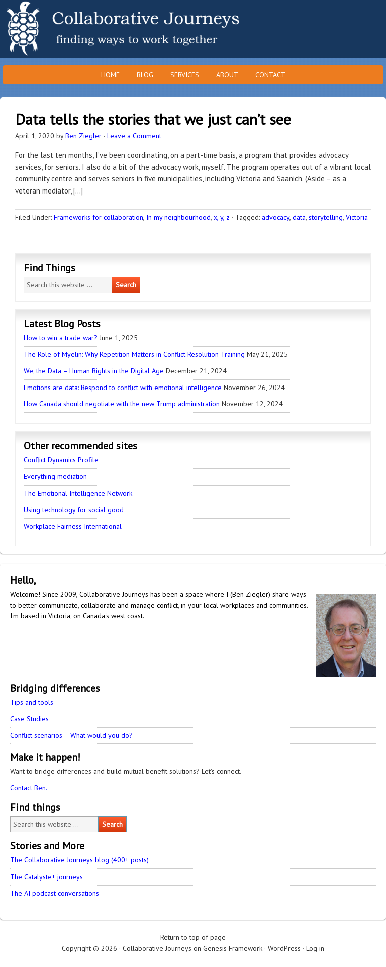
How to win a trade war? (61, 337)
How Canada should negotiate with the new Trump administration (122, 403)
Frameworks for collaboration (98, 217)
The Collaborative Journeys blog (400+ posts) (79, 859)
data (299, 217)
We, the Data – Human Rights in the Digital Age (94, 370)
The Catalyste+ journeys (46, 876)
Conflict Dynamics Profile (61, 459)
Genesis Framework (232, 948)
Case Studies (29, 718)
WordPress (284, 948)
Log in (315, 948)
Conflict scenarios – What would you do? (71, 735)
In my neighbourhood (178, 217)
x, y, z (222, 217)
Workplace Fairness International (73, 526)
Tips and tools (31, 702)
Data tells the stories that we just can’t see (153, 119)
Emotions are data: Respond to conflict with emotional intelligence (123, 387)
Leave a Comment (134, 135)
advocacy (276, 217)
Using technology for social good (74, 509)
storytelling (326, 217)
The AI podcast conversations (54, 893)
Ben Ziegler (83, 135)
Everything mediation (55, 476)
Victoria (357, 217)
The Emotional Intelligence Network (78, 493)
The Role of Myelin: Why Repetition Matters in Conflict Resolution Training (134, 354)
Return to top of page (193, 937)
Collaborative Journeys (88, 29)
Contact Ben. (28, 787)
